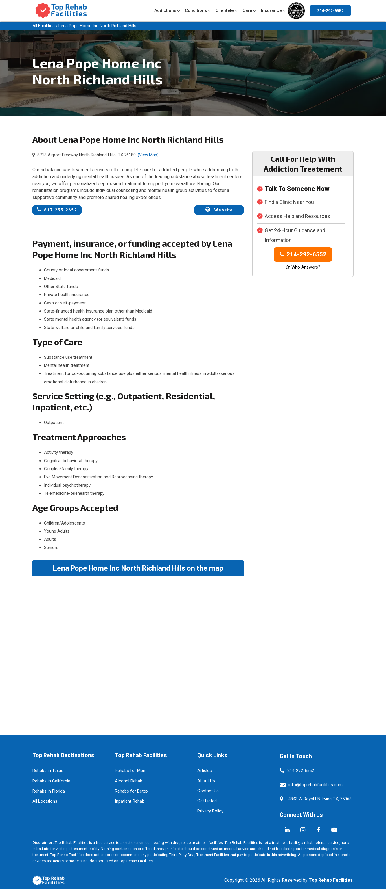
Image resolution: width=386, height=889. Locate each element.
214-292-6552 (330, 10)
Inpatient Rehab (129, 801)
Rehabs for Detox (131, 791)
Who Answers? (303, 267)
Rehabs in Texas (47, 770)
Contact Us (208, 790)
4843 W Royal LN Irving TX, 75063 (320, 798)
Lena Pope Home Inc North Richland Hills (97, 25)
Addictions (165, 10)
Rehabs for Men (130, 770)
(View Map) (148, 154)
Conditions (196, 10)
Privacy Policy (210, 811)
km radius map (138, 641)
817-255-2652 (57, 210)
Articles (204, 770)
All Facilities (43, 25)
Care (247, 10)
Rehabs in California (51, 781)
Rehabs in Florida (48, 791)
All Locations (44, 801)
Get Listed (207, 801)
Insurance (271, 10)
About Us (206, 780)
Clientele (225, 10)
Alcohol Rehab (128, 781)
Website (219, 210)
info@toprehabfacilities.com (315, 784)
